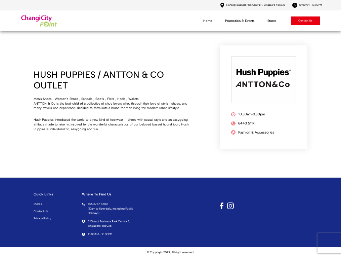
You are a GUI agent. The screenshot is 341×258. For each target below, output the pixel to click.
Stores (271, 21)
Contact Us (305, 21)
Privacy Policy (42, 219)
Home (207, 21)
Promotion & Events (239, 21)
